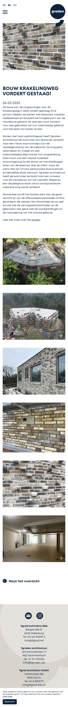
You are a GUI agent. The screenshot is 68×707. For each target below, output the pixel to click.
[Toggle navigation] (5, 12)
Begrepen (9, 702)
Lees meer (7, 696)
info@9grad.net (34, 641)
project (35, 220)
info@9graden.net (34, 663)
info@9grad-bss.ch (34, 685)
